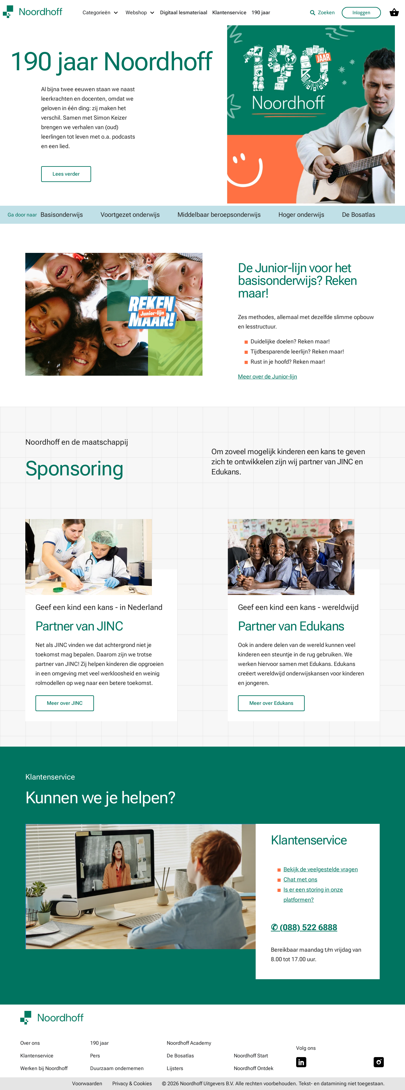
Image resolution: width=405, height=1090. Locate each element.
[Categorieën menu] (101, 12)
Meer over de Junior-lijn (267, 376)
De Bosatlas (180, 1056)
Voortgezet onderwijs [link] (130, 214)
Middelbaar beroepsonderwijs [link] (219, 214)
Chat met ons (300, 879)
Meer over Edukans (271, 703)
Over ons (30, 1043)
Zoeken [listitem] (322, 12)
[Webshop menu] (140, 12)
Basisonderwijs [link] (61, 214)
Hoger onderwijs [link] (301, 214)
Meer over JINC (65, 703)
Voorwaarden (87, 1084)
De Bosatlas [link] (358, 214)
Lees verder (66, 174)
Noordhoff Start (251, 1056)
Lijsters (175, 1068)
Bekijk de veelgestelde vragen (321, 869)
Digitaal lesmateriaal (183, 12)
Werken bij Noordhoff (43, 1068)
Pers (95, 1056)
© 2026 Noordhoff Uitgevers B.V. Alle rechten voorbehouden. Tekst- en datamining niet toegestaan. (273, 1084)
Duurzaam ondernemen (117, 1068)
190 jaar (261, 12)
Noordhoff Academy (189, 1043)
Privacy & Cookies (132, 1084)
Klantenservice (229, 12)
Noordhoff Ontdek (253, 1068)
